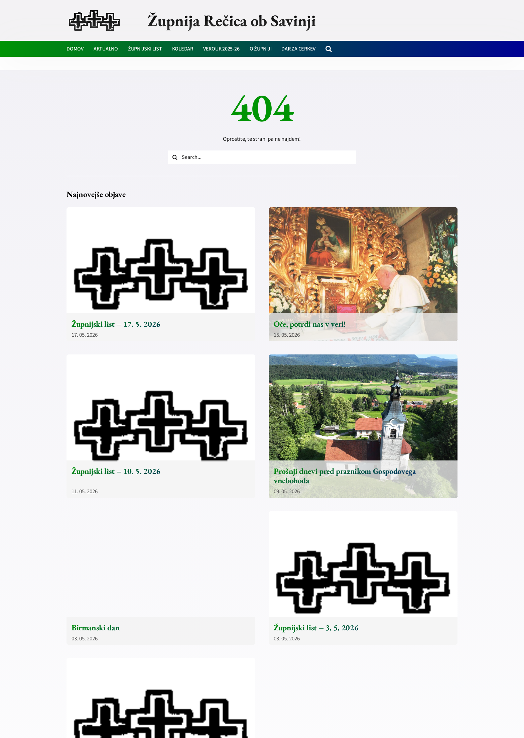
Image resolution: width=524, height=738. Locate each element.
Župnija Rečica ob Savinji (232, 20)
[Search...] (262, 157)
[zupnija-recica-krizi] (94, 11)
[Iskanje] (174, 157)
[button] (328, 49)
